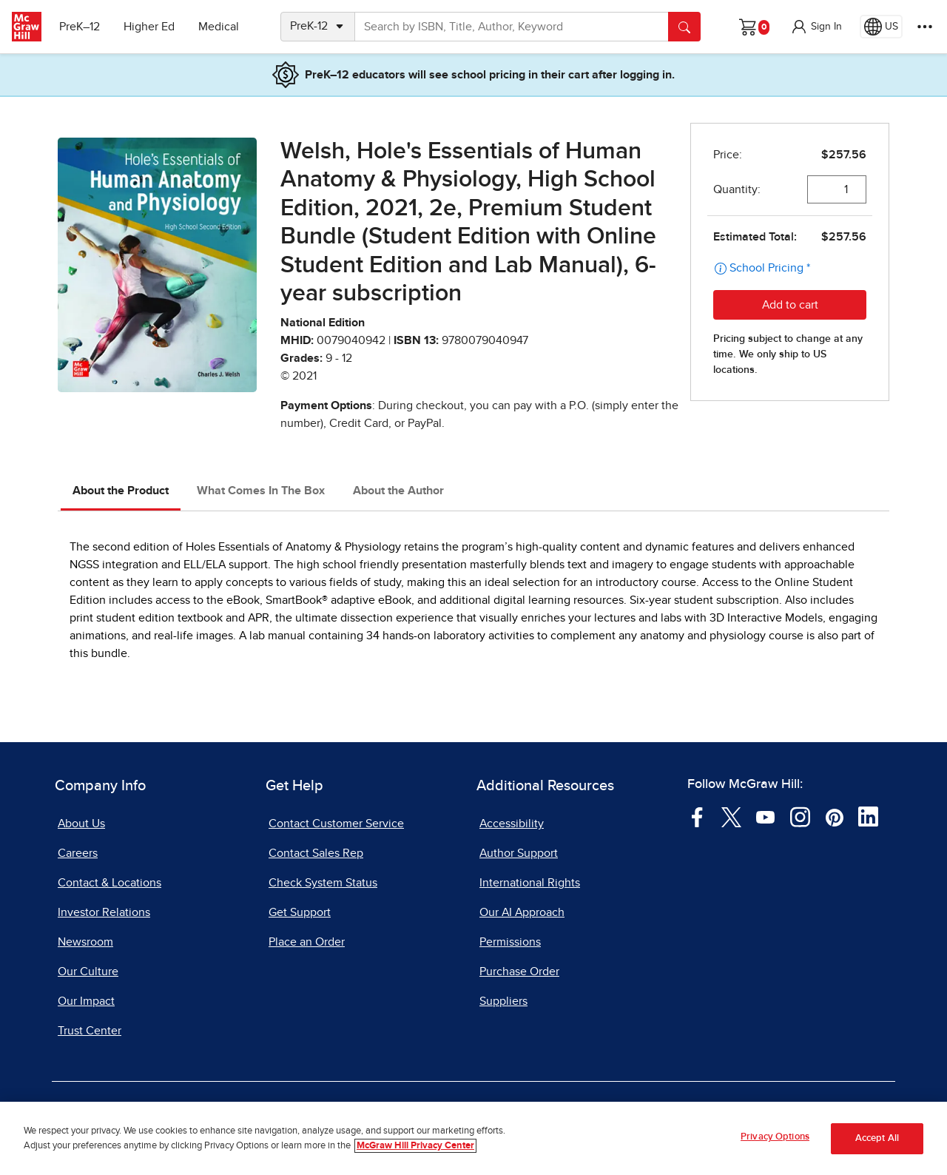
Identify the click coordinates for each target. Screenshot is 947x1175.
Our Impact (86, 1001)
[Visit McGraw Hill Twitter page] (731, 816)
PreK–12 (79, 27)
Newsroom (85, 942)
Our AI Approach (522, 912)
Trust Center (89, 1031)
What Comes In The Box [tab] (261, 490)
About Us (81, 823)
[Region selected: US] (881, 26)
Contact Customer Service (336, 823)
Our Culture (88, 971)
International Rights (529, 883)
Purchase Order (519, 971)
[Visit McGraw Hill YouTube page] (765, 816)
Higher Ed (149, 27)
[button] (816, 26)
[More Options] (924, 26)
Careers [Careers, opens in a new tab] (78, 853)
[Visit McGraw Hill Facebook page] (697, 816)
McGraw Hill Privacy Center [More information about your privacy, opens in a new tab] (415, 1148)
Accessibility (511, 823)
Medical (218, 27)
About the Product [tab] (121, 490)
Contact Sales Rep (316, 853)
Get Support (300, 912)
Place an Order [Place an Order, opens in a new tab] (307, 942)
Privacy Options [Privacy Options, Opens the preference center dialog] (775, 1139)
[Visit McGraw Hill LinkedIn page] (868, 816)
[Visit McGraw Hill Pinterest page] (834, 816)
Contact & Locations (109, 883)
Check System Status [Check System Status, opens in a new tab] (323, 883)
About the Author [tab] (398, 490)
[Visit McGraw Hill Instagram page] (800, 816)
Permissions (510, 942)
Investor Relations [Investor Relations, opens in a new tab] (104, 912)
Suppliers (503, 1001)
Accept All (877, 1140)
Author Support (518, 853)
